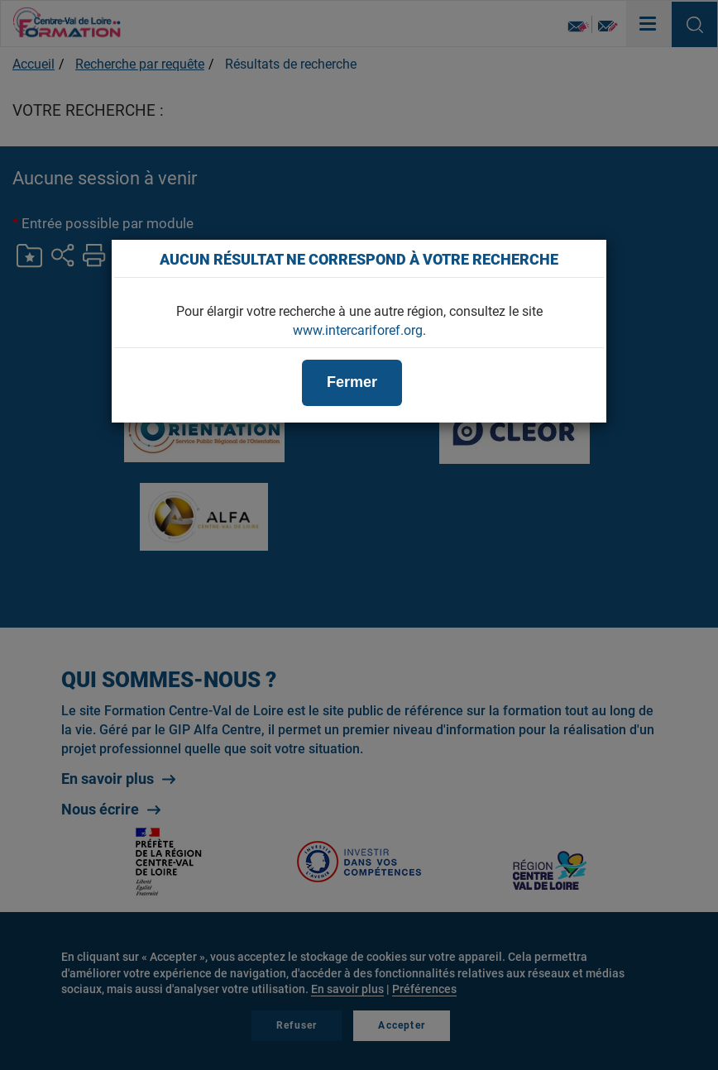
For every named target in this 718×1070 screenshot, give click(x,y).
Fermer (352, 382)
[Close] (585, 258)
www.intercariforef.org (358, 330)
